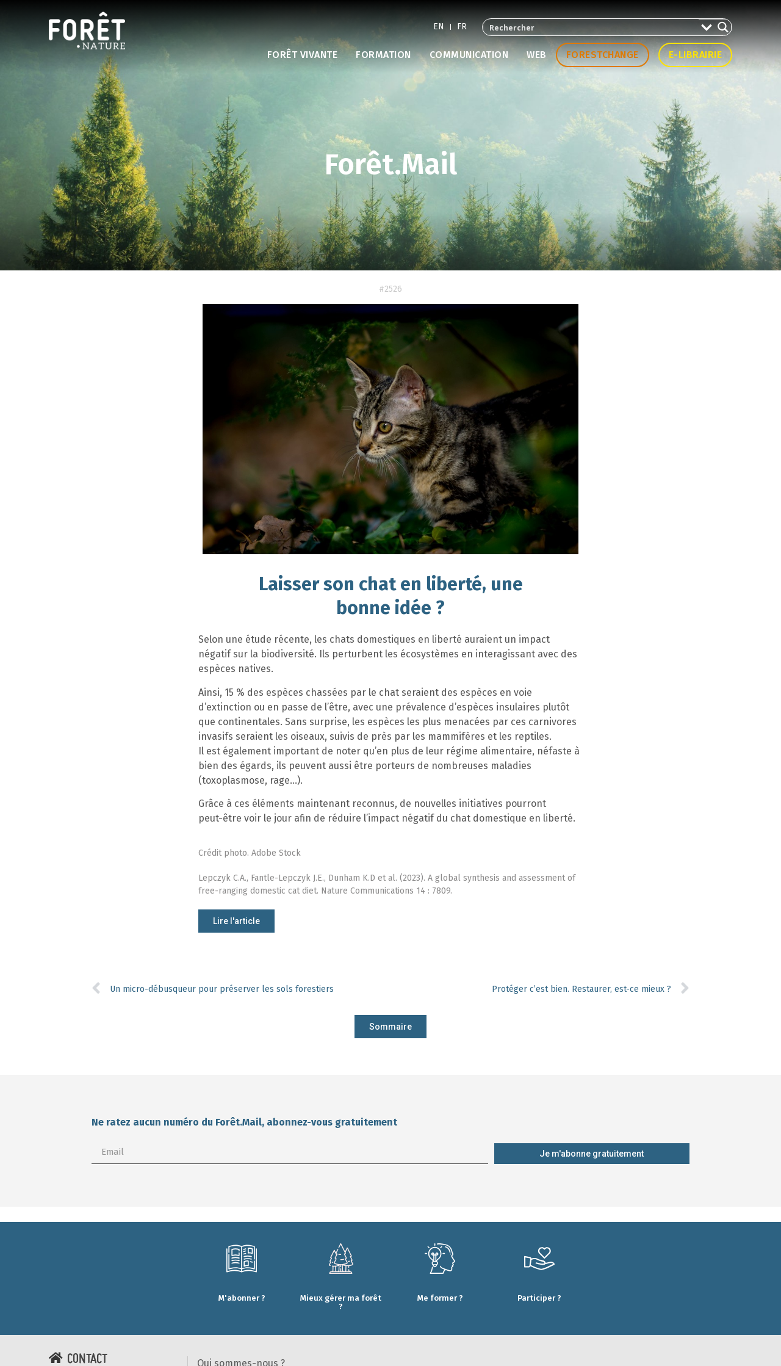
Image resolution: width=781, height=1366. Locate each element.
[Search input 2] (591, 27)
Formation (383, 54)
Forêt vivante (302, 54)
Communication (469, 54)
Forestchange (602, 54)
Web (537, 54)
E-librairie (695, 54)
